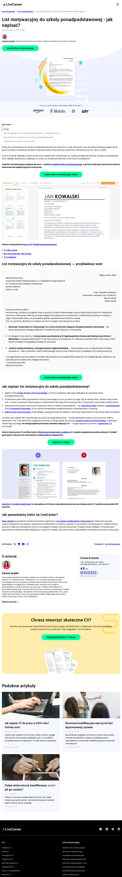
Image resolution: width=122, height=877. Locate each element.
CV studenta (10, 257)
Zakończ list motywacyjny (17, 412)
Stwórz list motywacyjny (20, 48)
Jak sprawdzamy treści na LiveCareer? (19, 141)
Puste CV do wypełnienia (11, 871)
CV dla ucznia (10, 250)
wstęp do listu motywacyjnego (32, 393)
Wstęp (6, 129)
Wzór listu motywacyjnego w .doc (74, 863)
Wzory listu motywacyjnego (72, 852)
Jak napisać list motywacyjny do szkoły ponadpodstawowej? (28, 137)
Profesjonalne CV (8, 867)
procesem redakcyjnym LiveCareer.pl (74, 521)
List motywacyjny (112, 544)
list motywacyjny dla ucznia (17, 253)
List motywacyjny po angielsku (73, 867)
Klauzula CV (6, 875)
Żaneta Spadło (8, 41)
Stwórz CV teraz (61, 442)
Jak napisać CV (7, 855)
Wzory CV (5, 852)
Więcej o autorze (10, 601)
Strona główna (8, 11)
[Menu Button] (117, 4)
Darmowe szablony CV (10, 863)
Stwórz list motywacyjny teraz (61, 174)
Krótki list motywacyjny (70, 875)
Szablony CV (6, 848)
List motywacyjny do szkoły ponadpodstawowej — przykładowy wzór (31, 133)
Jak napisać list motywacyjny (73, 855)
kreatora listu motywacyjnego (91, 420)
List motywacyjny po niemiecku (73, 871)
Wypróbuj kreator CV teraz (61, 637)
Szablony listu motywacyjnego (73, 848)
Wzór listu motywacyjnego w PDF (74, 859)
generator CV (105, 423)
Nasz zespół (8, 521)
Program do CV (7, 859)
